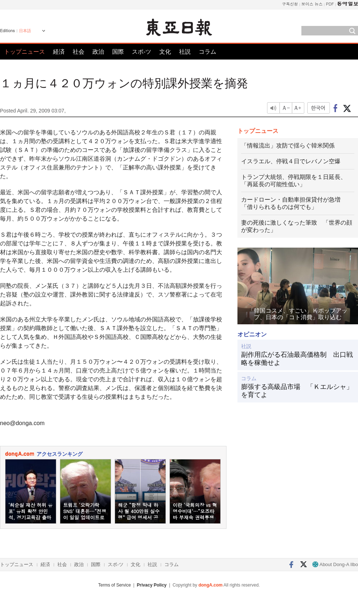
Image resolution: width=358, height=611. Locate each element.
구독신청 (290, 4)
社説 (185, 52)
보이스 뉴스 (312, 4)
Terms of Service (114, 585)
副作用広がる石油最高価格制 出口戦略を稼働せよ (297, 358)
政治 (98, 52)
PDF (330, 4)
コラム (207, 52)
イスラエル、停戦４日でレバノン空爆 (290, 161)
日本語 (25, 30)
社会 (78, 52)
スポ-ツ (141, 52)
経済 (59, 52)
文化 (165, 52)
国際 (118, 52)
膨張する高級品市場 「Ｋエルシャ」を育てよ (297, 390)
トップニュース (24, 52)
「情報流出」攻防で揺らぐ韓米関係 (288, 145)
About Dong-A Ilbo (335, 564)
